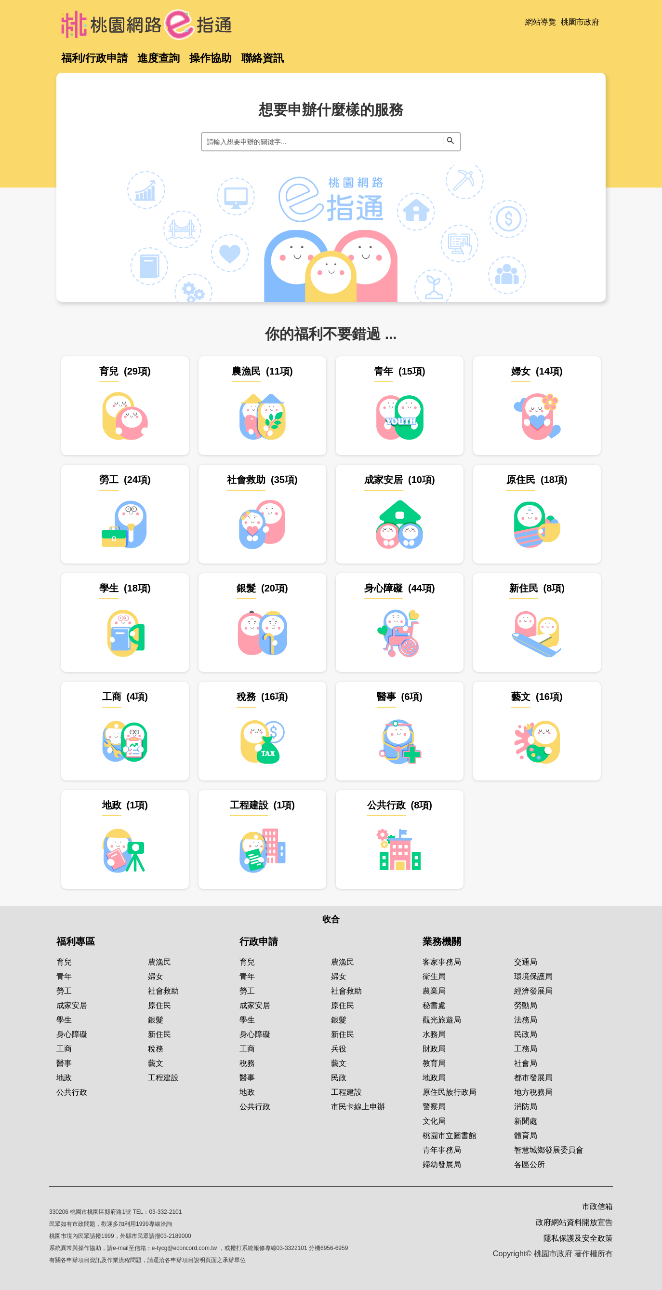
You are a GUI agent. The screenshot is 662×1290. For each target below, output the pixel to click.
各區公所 (529, 1164)
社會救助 (163, 991)
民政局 (525, 1034)
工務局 (525, 1049)
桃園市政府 (580, 22)
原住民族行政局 (450, 1092)
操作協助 (210, 58)
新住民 (159, 1034)
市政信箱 (597, 1206)
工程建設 (163, 1078)
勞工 (64, 991)
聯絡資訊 (262, 58)
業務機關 (442, 941)
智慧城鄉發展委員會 (548, 1150)
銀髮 (155, 1020)
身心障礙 (71, 1034)
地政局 (434, 1078)
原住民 (159, 1005)
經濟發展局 (533, 991)
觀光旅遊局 (442, 1020)
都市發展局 (533, 1078)
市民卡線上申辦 (358, 1106)
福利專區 (75, 941)
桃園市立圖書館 (450, 1135)
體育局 (525, 1135)
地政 (64, 1078)
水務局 (434, 1034)
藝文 (155, 1063)
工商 (64, 1049)
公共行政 (71, 1092)
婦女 (155, 976)
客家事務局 (442, 962)
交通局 (525, 962)
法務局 (525, 1020)
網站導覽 (540, 22)
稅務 (155, 1049)
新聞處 (525, 1121)
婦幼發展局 (442, 1164)
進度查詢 (158, 58)
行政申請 (258, 941)
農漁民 (159, 962)
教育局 (434, 1063)
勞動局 (525, 1005)
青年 (64, 976)
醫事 (64, 1063)
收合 (331, 919)
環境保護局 (533, 976)
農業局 (434, 991)
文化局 (434, 1121)
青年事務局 (442, 1150)
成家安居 (71, 1005)
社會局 (525, 1063)
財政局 (434, 1049)
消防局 (525, 1106)
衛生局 (434, 976)
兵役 (338, 1049)
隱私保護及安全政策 (578, 1238)
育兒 (64, 962)
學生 (64, 1020)
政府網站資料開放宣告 (574, 1222)
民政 (338, 1078)
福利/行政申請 (94, 58)
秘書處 (434, 1005)
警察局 (434, 1106)
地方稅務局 (533, 1092)
